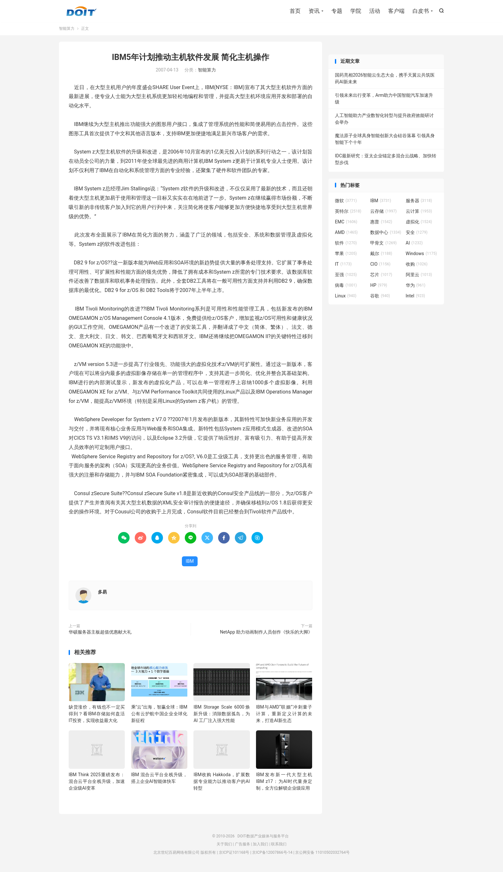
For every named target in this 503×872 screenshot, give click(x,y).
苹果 (346, 255)
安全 (417, 234)
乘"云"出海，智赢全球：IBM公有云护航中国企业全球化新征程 (159, 715)
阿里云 (419, 276)
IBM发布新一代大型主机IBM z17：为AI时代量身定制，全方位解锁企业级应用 (284, 782)
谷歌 (380, 297)
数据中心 (385, 234)
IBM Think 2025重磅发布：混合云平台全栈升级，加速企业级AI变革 (97, 782)
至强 (346, 276)
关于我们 (224, 845)
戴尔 (381, 255)
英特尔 (348, 212)
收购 (417, 265)
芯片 (381, 276)
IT (343, 265)
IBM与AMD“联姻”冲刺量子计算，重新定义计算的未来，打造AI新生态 (284, 715)
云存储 (383, 212)
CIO (380, 265)
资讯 (314, 11)
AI (414, 244)
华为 (416, 286)
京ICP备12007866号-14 (272, 853)
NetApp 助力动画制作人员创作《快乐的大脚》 (266, 633)
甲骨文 (383, 244)
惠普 (381, 223)
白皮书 (421, 11)
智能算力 (66, 30)
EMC (346, 223)
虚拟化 (419, 223)
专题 (336, 11)
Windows (421, 255)
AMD (346, 234)
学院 (355, 11)
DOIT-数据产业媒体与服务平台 (81, 11)
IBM (190, 562)
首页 (295, 11)
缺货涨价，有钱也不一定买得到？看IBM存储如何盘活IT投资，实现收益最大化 (97, 715)
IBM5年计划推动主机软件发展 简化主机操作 (190, 58)
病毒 (346, 286)
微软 (346, 202)
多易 (102, 593)
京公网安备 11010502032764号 (322, 853)
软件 (346, 244)
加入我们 (260, 845)
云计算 (419, 212)
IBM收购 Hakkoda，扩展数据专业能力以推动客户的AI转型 (221, 782)
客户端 (396, 11)
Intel (415, 297)
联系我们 (278, 845)
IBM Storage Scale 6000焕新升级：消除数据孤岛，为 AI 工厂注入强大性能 (221, 715)
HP (378, 286)
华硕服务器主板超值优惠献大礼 (100, 633)
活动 (374, 11)
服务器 (419, 202)
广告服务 (242, 845)
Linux (345, 297)
